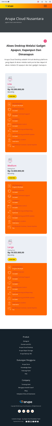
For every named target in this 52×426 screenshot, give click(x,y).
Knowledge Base (26, 367)
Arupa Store (26, 364)
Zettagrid (26, 341)
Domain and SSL (26, 344)
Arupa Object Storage (26, 350)
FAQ (26, 374)
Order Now (12, 96)
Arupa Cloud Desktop (26, 347)
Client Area (5, 1)
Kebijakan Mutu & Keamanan (26, 394)
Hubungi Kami (26, 371)
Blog (26, 391)
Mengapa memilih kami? (26, 387)
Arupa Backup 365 (26, 354)
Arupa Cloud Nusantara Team (32, 419)
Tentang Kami (26, 384)
